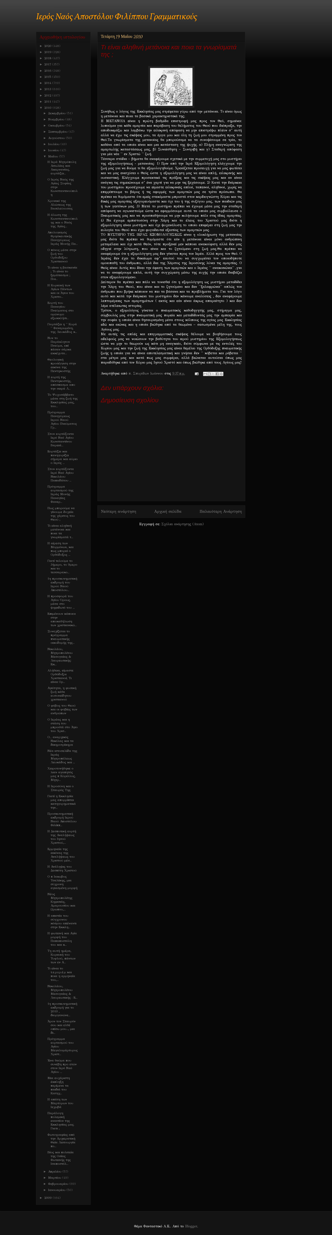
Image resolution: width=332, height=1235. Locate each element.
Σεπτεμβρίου (58, 132)
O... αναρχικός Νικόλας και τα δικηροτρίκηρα (60, 741)
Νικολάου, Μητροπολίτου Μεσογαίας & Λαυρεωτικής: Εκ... (60, 656)
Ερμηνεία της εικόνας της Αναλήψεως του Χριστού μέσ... (61, 854)
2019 (48, 52)
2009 (48, 1198)
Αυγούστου (57, 138)
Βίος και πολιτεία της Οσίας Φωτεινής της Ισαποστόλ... (60, 1158)
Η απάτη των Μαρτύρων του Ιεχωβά (60, 1103)
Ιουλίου (54, 144)
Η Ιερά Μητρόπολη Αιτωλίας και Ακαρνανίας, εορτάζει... (61, 167)
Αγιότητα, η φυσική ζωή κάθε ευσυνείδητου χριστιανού (61, 693)
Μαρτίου (55, 1178)
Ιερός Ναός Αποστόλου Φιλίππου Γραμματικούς (116, 17)
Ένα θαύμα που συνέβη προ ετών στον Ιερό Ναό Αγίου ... (62, 1066)
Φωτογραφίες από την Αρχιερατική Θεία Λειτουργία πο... (61, 1140)
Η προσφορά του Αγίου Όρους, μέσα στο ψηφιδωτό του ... (61, 601)
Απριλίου (55, 1171)
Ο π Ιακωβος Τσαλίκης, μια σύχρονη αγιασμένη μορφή (62, 882)
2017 (48, 64)
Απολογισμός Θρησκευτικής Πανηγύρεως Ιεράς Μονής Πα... (62, 238)
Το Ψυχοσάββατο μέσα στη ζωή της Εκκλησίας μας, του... (62, 400)
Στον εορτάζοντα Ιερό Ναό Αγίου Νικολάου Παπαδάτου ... (60, 474)
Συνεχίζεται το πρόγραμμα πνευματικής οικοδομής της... (61, 637)
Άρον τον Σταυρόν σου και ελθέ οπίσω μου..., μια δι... (61, 1027)
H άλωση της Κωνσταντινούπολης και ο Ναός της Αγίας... (62, 220)
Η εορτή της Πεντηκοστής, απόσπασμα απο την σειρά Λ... (61, 382)
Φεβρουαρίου (58, 1184)
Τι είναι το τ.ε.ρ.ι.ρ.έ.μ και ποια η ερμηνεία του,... (61, 974)
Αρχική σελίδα (167, 511)
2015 (48, 77)
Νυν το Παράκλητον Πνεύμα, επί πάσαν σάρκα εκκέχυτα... (59, 345)
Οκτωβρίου (57, 125)
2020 (48, 46)
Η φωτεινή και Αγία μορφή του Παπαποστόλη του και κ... (62, 939)
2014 (48, 83)
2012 (48, 95)
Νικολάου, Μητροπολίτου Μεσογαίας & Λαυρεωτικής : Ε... (62, 991)
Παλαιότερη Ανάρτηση (220, 511)
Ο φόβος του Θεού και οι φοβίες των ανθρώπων (62, 709)
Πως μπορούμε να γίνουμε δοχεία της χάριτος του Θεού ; (61, 513)
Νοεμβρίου (56, 119)
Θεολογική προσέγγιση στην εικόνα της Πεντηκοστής (61, 365)
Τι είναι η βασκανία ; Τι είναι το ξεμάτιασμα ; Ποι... (62, 273)
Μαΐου (53, 156)
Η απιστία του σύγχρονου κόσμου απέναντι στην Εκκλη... (61, 921)
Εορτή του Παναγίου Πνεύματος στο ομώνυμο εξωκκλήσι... (60, 310)
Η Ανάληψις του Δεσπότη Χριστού (62, 868)
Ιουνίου (54, 150)
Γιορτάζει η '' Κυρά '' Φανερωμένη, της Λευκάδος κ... (62, 328)
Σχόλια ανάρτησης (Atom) (182, 524)
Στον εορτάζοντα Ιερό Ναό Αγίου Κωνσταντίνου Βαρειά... (60, 439)
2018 (48, 58)
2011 (48, 101)
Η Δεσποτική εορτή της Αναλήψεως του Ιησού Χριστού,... (61, 837)
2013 (48, 89)
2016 (48, 71)
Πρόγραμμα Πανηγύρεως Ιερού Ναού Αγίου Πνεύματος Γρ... (62, 419)
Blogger (191, 1226)
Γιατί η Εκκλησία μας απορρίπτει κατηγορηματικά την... (61, 801)
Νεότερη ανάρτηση (118, 511)
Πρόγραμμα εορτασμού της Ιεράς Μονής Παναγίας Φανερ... (60, 494)
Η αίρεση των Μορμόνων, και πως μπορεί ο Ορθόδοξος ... (60, 549)
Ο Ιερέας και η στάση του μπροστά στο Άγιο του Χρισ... (62, 725)
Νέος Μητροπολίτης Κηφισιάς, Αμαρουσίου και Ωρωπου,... (61, 901)
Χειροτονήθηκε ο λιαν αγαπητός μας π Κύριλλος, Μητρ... (61, 774)
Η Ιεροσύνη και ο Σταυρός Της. (60, 788)
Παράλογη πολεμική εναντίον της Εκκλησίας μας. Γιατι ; (60, 1120)
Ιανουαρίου (57, 1190)
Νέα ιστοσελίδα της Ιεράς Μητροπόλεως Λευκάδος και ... (62, 756)
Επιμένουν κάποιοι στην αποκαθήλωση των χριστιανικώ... (62, 619)
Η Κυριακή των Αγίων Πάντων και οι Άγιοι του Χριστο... (60, 291)
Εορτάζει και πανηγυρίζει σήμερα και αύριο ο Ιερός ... (62, 457)
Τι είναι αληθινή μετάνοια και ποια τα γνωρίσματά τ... (60, 531)
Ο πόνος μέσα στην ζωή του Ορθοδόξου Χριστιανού (61, 255)
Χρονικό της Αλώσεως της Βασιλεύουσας (60, 204)
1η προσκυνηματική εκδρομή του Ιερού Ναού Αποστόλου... (62, 584)
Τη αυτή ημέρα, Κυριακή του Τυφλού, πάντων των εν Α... (61, 956)
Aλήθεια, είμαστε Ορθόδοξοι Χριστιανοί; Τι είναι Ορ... (60, 676)
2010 (48, 108)
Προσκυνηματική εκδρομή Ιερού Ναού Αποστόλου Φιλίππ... (62, 819)
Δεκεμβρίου (57, 113)
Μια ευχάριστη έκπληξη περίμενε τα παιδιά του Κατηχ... (58, 1085)
